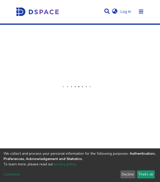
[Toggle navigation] (141, 12)
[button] (114, 12)
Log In (126, 11)
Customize (12, 174)
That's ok (145, 174)
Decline (128, 174)
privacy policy (65, 164)
